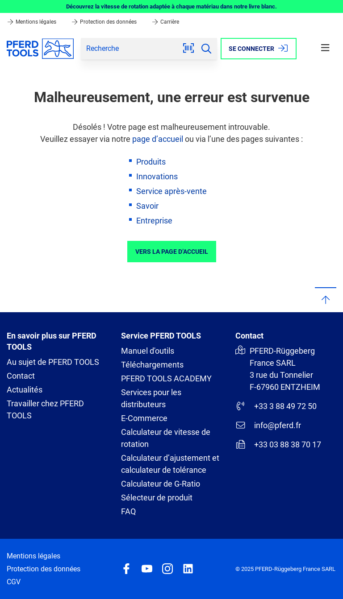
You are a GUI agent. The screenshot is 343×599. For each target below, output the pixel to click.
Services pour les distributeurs (151, 398)
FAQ (128, 511)
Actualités (24, 389)
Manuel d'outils (147, 350)
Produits (151, 161)
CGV (14, 582)
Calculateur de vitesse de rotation (165, 438)
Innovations (157, 176)
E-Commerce (144, 418)
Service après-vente (171, 191)
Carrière (165, 22)
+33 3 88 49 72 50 (276, 406)
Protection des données (104, 22)
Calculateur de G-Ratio (160, 483)
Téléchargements (152, 364)
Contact (21, 375)
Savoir (147, 206)
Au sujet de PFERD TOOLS (53, 362)
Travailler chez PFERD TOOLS (45, 409)
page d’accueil (157, 139)
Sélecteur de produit (156, 497)
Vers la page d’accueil (171, 251)
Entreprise (154, 220)
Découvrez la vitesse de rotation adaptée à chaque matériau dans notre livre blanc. (171, 6)
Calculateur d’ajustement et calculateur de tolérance (170, 464)
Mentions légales (32, 22)
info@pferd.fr (268, 425)
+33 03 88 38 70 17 (278, 444)
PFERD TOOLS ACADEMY (166, 378)
